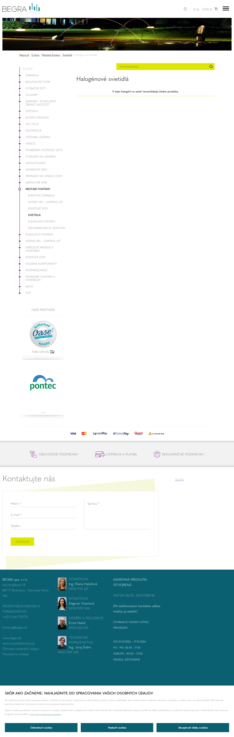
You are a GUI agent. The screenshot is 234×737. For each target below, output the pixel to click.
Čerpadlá (29, 75)
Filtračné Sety (33, 88)
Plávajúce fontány (42, 221)
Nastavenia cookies (15, 653)
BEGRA (179, 479)
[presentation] (125, 542)
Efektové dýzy (38, 208)
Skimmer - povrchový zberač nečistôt (38, 102)
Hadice (27, 143)
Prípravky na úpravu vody (41, 176)
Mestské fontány (51, 55)
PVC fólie (29, 124)
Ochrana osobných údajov (20, 648)
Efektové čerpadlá (41, 195)
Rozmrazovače (33, 270)
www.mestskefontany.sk (18, 643)
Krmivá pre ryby (33, 182)
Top (25, 293)
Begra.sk (24, 55)
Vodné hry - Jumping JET (45, 202)
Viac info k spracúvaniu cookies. (45, 714)
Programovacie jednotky (46, 228)
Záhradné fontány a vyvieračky (37, 278)
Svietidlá (67, 55)
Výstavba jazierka (35, 137)
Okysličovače (33, 163)
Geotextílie (30, 130)
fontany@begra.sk (14, 627)
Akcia (26, 286)
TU (52, 351)
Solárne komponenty (38, 263)
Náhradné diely (33, 169)
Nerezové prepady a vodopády (36, 249)
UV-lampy (29, 95)
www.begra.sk (11, 637)
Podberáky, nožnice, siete (41, 150)
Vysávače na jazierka (37, 156)
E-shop (35, 55)
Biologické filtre (35, 82)
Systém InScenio (34, 117)
